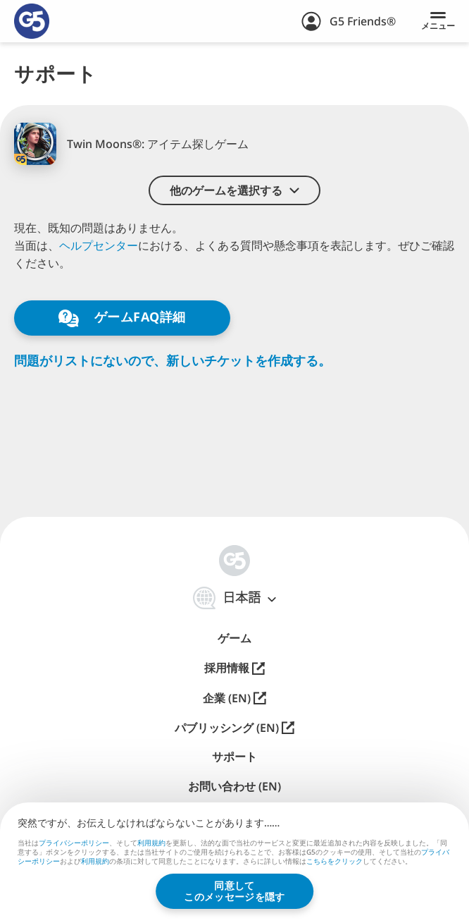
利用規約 (151, 843)
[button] (234, 190)
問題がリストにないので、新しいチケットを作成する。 (172, 360)
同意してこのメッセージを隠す (234, 891)
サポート (234, 757)
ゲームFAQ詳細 (121, 317)
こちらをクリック (334, 862)
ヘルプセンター (98, 245)
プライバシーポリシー (74, 843)
